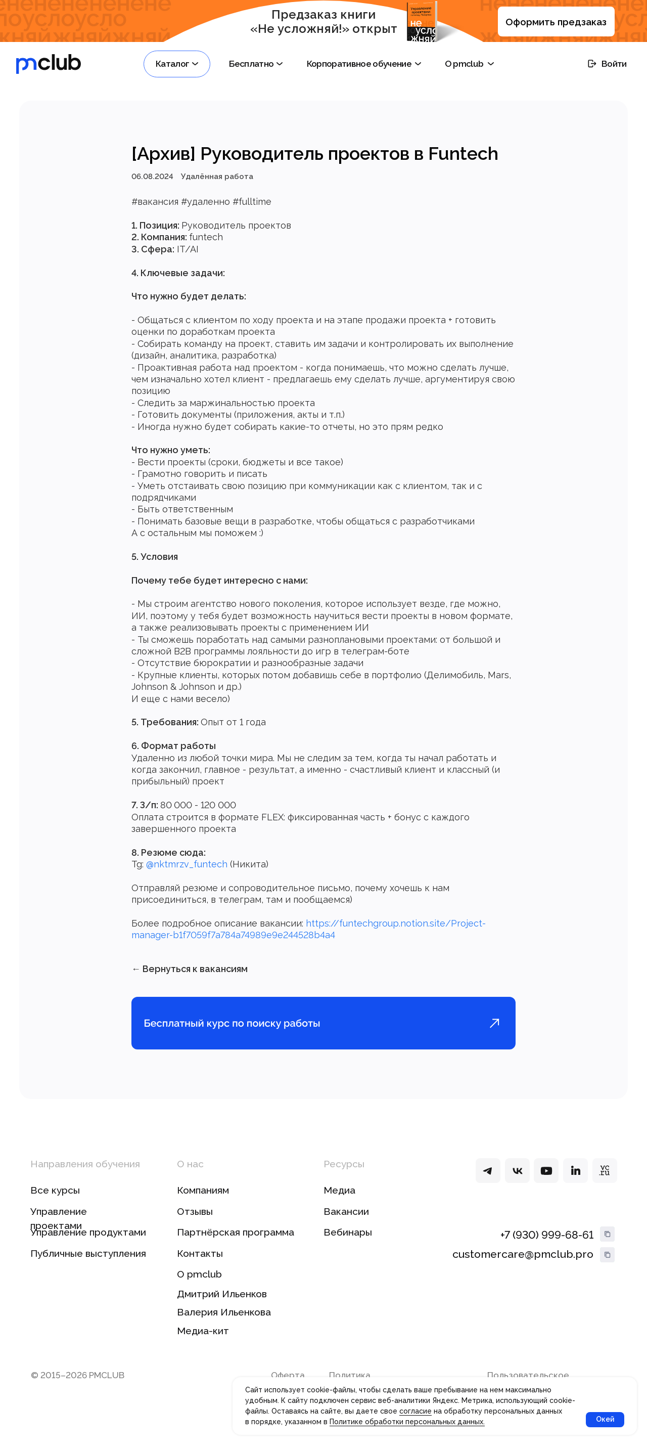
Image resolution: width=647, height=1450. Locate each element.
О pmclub (199, 1287)
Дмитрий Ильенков (222, 1306)
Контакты (200, 1266)
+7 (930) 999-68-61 (546, 1248)
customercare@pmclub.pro (522, 1267)
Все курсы (55, 1203)
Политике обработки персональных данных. (407, 1422)
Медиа (339, 1203)
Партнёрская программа (235, 1245)
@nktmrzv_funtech (186, 870)
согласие (415, 1411)
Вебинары (348, 1245)
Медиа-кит (203, 1343)
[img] (488, 1183)
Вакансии (346, 1224)
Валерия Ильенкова (224, 1325)
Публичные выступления (88, 1266)
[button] (177, 64)
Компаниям (203, 1203)
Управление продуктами (88, 1245)
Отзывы (195, 1224)
